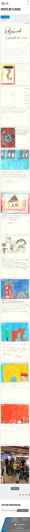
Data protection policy (20, 528)
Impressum (20, 527)
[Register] (22, 510)
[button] (28, 4)
